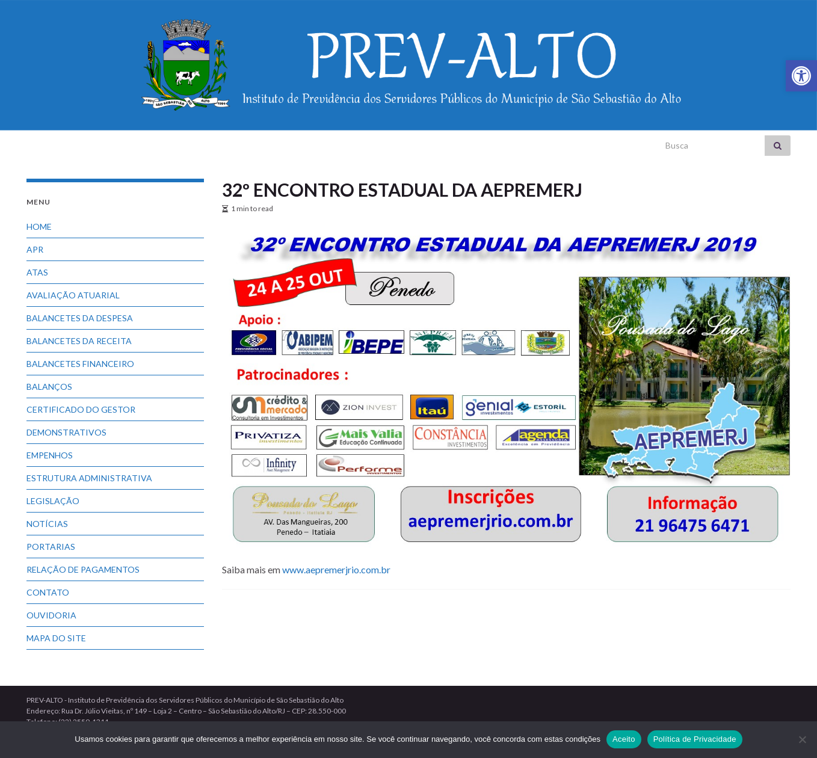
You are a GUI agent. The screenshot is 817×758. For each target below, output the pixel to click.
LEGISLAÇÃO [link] (52, 501)
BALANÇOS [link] (49, 386)
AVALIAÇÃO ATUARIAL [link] (73, 295)
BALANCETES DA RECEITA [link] (79, 341)
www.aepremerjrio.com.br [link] (336, 569)
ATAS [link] (37, 272)
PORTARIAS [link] (50, 546)
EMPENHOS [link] (49, 455)
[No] (802, 739)
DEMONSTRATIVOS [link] (66, 432)
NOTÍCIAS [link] (47, 524)
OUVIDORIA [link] (51, 615)
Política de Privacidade (694, 739)
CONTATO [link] (47, 592)
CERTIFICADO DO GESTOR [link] (80, 409)
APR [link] (34, 249)
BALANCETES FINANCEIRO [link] (80, 364)
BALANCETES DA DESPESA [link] (79, 318)
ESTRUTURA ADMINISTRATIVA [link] (89, 478)
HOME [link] (39, 226)
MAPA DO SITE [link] (56, 638)
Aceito (623, 739)
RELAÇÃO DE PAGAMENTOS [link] (83, 569)
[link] (801, 75)
